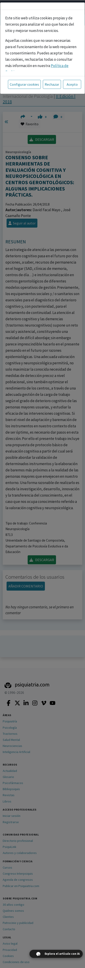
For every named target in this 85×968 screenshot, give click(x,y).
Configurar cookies (24, 84)
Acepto (72, 84)
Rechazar (52, 84)
